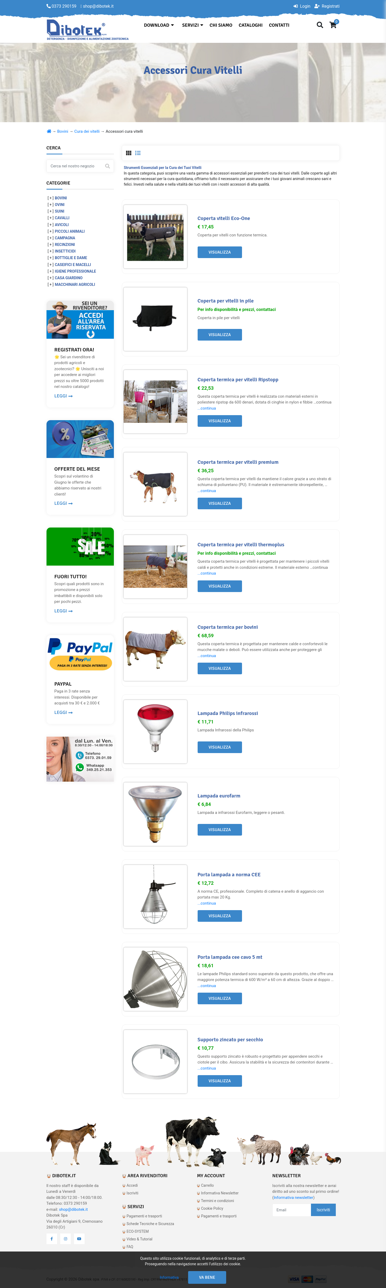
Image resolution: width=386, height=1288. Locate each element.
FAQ (127, 1247)
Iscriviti (130, 1193)
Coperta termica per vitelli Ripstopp (238, 379)
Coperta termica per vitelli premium (238, 462)
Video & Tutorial (137, 1239)
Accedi (130, 1185)
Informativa (169, 1277)
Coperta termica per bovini (228, 627)
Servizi (192, 25)
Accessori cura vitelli (124, 131)
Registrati (327, 6)
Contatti (279, 25)
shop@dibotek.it (73, 1209)
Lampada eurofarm (219, 795)
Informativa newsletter (293, 1197)
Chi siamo (221, 25)
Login (302, 6)
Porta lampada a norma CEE (229, 874)
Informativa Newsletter (218, 1193)
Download (159, 25)
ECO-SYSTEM (135, 1231)
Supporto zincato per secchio (230, 1039)
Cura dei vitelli (87, 131)
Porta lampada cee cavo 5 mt (230, 957)
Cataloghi (251, 25)
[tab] (128, 153)
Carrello (205, 1185)
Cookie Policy (210, 1208)
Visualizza (220, 252)
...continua (207, 408)
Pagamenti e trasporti (142, 1216)
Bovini (62, 131)
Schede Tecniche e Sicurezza (148, 1224)
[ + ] (50, 198)
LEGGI (63, 396)
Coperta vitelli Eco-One (224, 218)
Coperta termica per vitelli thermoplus (241, 544)
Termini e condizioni (215, 1201)
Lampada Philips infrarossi (228, 713)
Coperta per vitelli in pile (226, 300)
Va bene (207, 1277)
